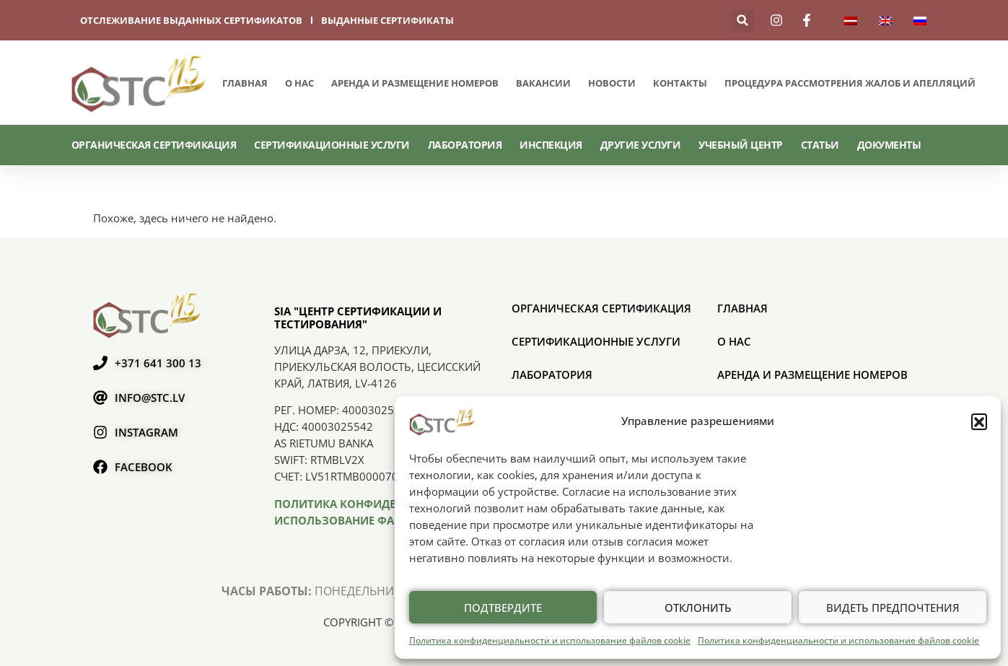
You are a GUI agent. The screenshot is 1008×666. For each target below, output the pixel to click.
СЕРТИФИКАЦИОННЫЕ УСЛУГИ (332, 145)
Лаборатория (465, 145)
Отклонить (698, 607)
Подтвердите (503, 607)
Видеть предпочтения (893, 607)
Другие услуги (640, 145)
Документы (889, 145)
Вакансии (543, 82)
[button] (979, 421)
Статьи (820, 145)
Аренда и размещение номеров (415, 82)
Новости (612, 82)
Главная (245, 82)
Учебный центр (740, 145)
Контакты (680, 82)
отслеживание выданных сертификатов (191, 20)
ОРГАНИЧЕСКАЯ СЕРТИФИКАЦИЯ (154, 145)
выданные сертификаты (387, 20)
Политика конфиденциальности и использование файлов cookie (550, 640)
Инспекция (551, 145)
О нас (299, 82)
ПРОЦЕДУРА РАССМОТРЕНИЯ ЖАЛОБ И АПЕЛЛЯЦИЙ (850, 82)
